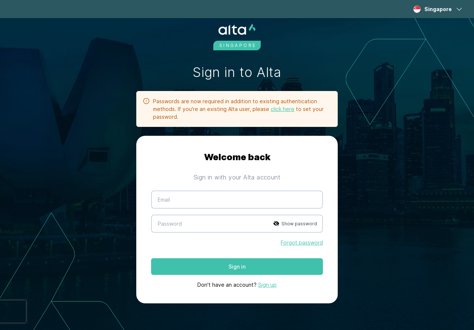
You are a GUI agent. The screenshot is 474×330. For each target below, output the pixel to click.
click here (282, 109)
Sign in (237, 266)
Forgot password (302, 242)
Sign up (267, 285)
